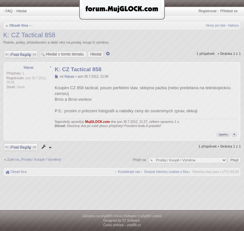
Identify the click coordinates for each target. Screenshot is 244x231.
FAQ (9, 11)
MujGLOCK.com (97, 122)
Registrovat (208, 11)
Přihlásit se (229, 11)
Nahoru (233, 25)
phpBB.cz (134, 225)
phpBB (105, 216)
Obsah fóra (18, 25)
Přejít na (140, 160)
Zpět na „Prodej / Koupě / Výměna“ (34, 159)
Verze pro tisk (216, 25)
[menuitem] (166, 172)
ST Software (131, 220)
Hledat (21, 11)
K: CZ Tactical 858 (29, 34)
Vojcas (28, 67)
